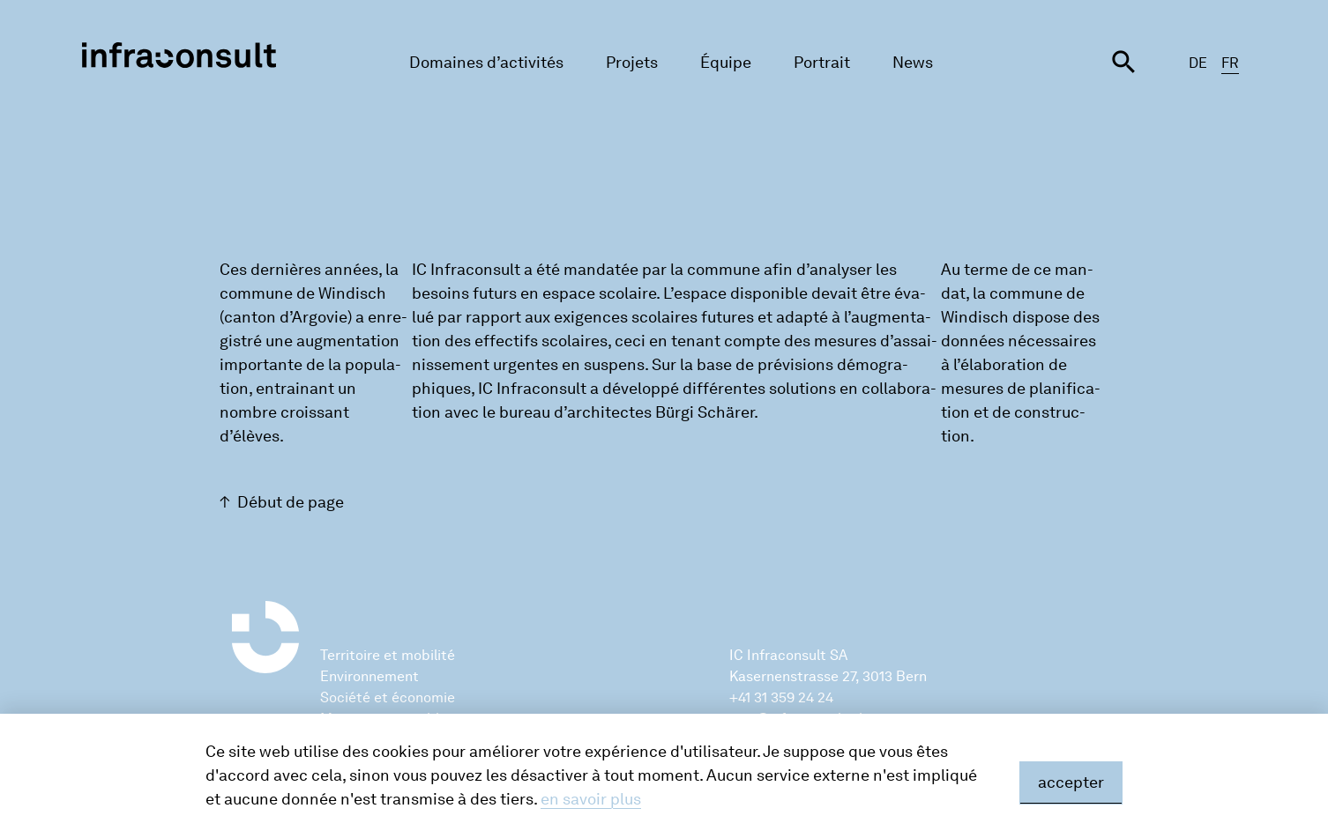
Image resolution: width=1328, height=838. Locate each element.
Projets (632, 62)
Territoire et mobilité (387, 655)
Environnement (369, 676)
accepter (1071, 782)
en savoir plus (591, 799)
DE (1198, 63)
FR (1230, 63)
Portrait (822, 62)
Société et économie (387, 697)
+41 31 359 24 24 (781, 697)
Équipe (725, 62)
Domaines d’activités (486, 62)
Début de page (290, 502)
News (912, 62)
